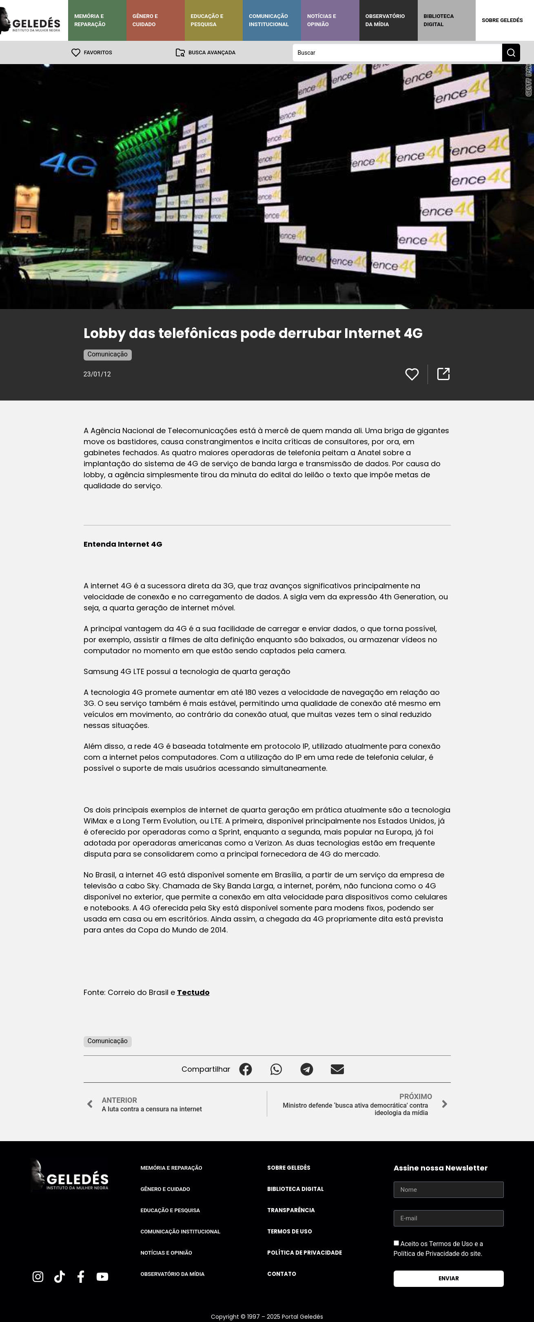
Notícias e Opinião (321, 20)
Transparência (291, 1210)
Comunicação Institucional (269, 20)
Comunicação (108, 354)
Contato (281, 1273)
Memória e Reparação (89, 20)
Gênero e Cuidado (145, 20)
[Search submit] (511, 52)
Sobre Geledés (502, 20)
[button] (245, 1068)
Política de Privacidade (304, 1252)
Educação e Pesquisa (207, 20)
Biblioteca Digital (439, 20)
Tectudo (193, 992)
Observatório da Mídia (385, 20)
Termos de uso (289, 1231)
